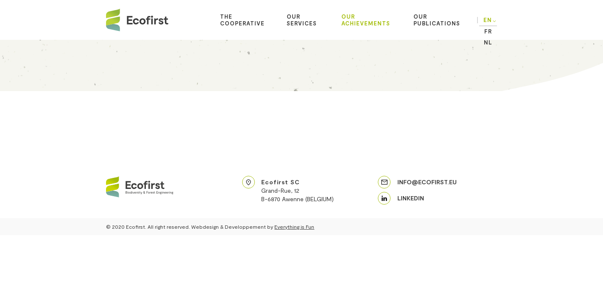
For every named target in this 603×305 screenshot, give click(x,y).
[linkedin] (401, 198)
